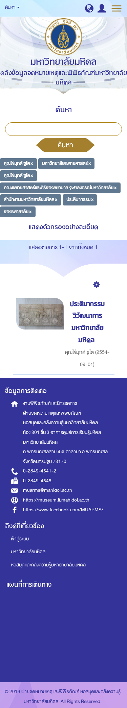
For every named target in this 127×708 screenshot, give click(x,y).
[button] (89, 8)
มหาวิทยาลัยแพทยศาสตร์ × (66, 163)
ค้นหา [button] (12, 7)
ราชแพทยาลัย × (17, 212)
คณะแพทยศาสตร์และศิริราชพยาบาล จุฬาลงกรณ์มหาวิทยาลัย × (60, 187)
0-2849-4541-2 (39, 471)
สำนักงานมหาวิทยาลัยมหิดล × (30, 199)
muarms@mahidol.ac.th (47, 490)
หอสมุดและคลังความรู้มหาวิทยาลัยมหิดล (48, 565)
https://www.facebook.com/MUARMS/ (63, 510)
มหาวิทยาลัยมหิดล (28, 551)
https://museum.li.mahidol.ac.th (56, 500)
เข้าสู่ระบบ (20, 539)
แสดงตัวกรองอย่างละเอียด (63, 227)
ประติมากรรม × (79, 199)
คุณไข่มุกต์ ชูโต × (18, 163)
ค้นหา (65, 145)
